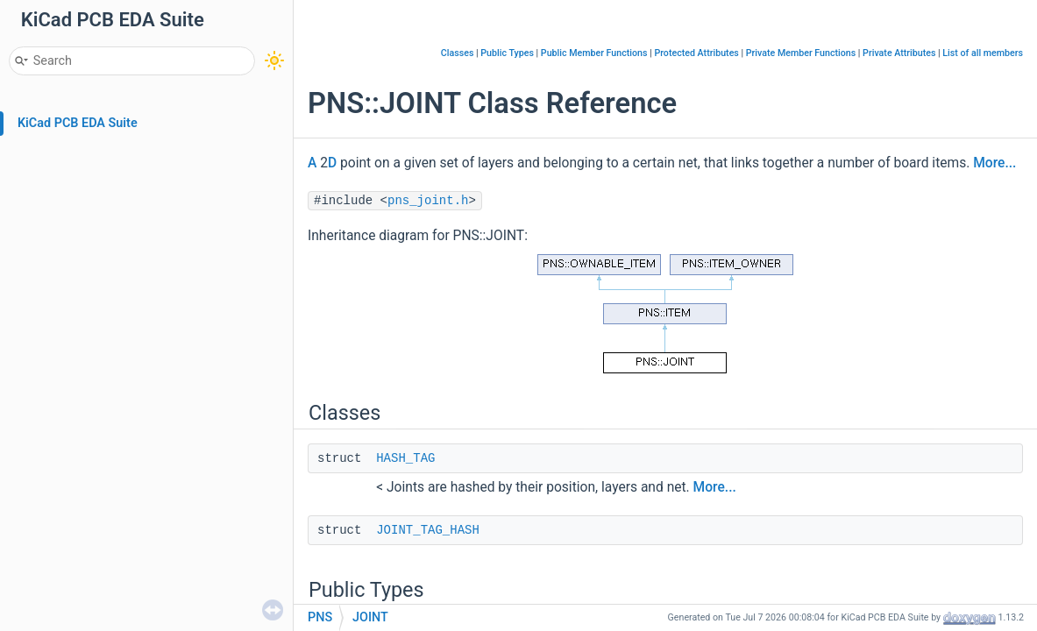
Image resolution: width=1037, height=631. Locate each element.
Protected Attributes (696, 53)
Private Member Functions (801, 53)
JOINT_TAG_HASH (427, 530)
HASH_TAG (405, 458)
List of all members (982, 53)
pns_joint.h (427, 201)
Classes (457, 53)
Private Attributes (899, 53)
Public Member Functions (594, 53)
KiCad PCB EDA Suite (78, 123)
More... (994, 163)
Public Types (507, 53)
